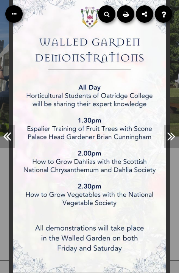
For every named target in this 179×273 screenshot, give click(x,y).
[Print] (125, 14)
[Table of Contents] (14, 14)
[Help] (163, 14)
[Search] (106, 14)
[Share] (144, 14)
